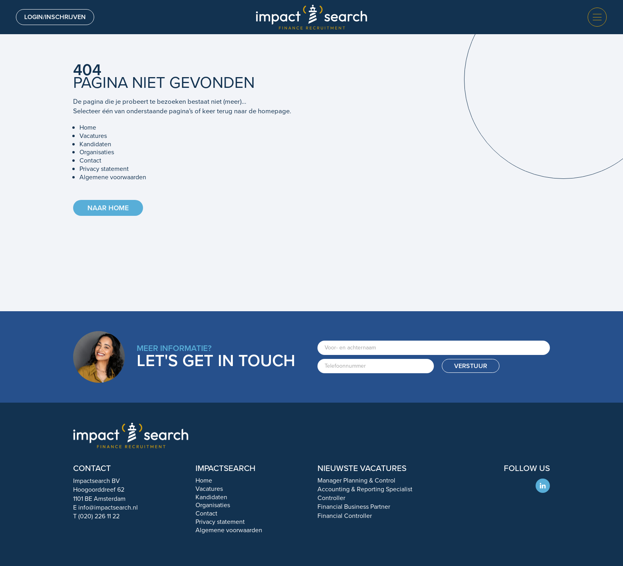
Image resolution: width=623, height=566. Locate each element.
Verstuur (470, 365)
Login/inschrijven (55, 16)
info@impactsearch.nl (108, 507)
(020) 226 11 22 (99, 516)
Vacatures (93, 135)
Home (87, 127)
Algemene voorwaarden (112, 177)
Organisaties (96, 152)
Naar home (108, 208)
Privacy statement (104, 168)
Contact (90, 160)
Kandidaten (95, 144)
